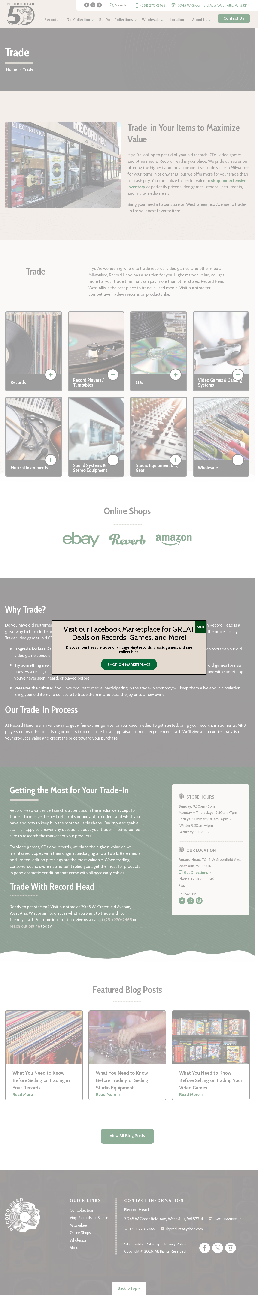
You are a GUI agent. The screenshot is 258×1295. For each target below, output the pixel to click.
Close (200, 626)
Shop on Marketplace (129, 664)
